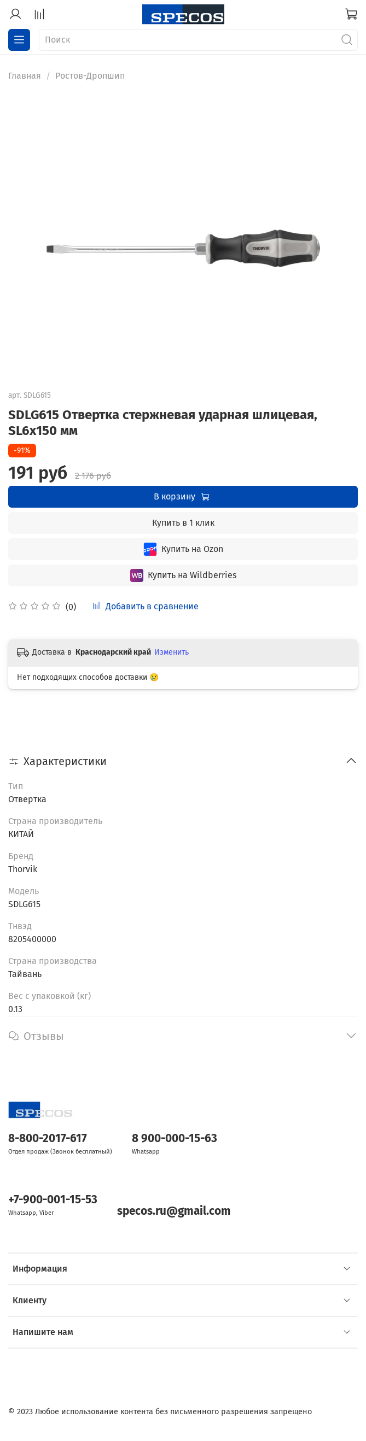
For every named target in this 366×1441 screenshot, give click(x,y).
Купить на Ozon (183, 549)
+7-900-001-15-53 (52, 1200)
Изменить (171, 652)
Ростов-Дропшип (90, 75)
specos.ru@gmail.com (174, 1211)
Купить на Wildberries (183, 575)
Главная (24, 75)
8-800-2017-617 (47, 1138)
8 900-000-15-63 (174, 1138)
